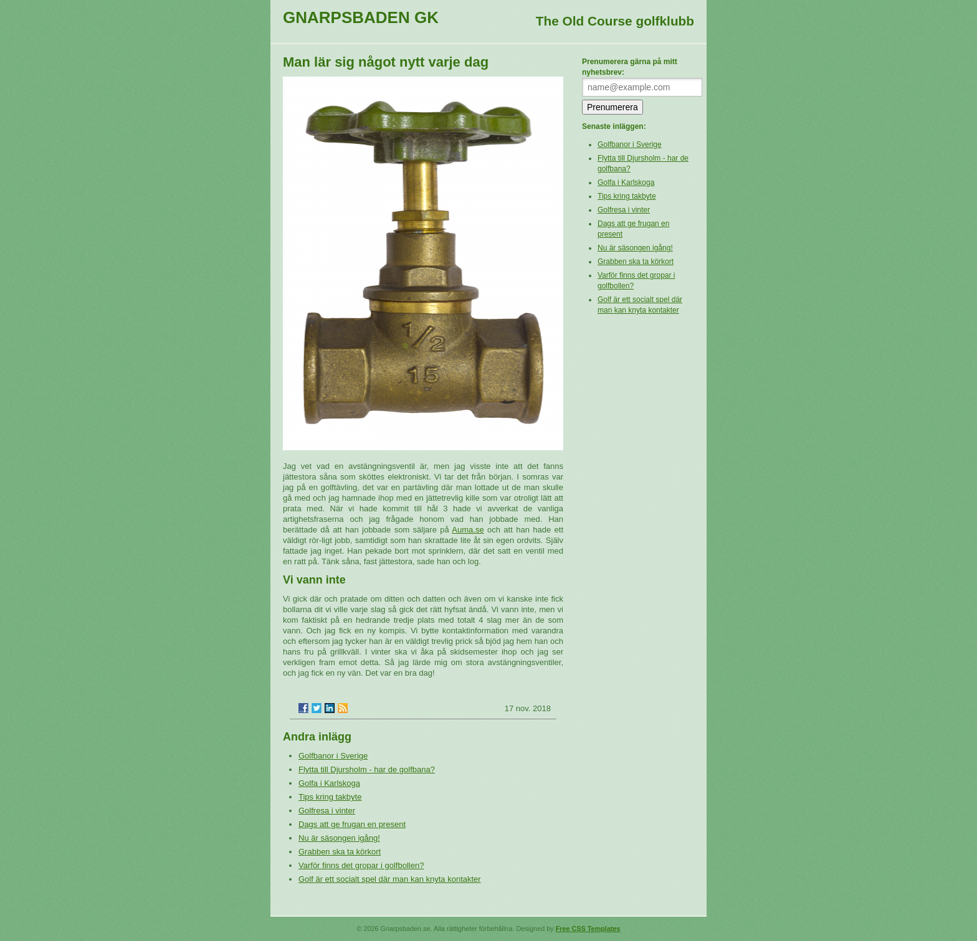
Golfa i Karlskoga (329, 783)
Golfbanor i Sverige (333, 755)
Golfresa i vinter (326, 810)
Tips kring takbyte (329, 797)
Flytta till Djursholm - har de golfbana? (366, 769)
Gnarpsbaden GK (361, 17)
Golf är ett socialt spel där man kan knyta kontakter (389, 879)
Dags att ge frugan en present (352, 824)
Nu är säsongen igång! (339, 838)
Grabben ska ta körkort (339, 851)
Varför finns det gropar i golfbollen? (361, 865)
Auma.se (468, 529)
